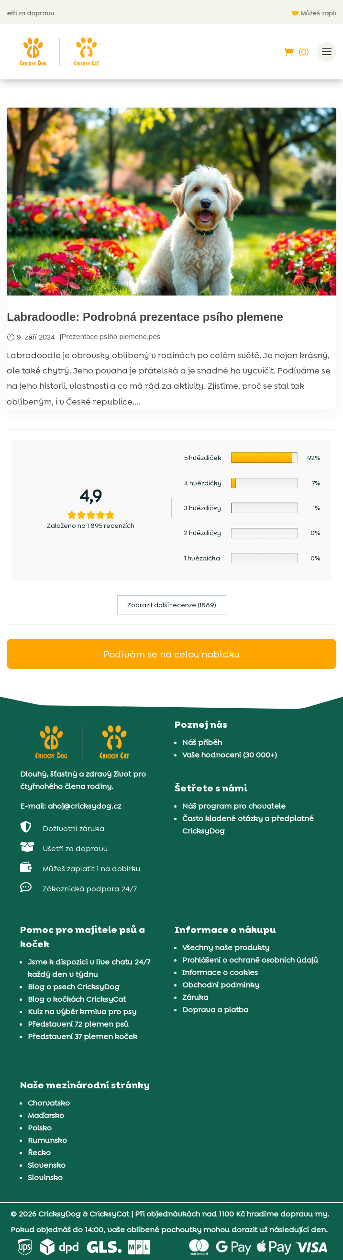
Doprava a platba (215, 1010)
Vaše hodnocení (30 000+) (229, 755)
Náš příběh (202, 742)
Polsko (40, 1128)
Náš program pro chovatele (234, 806)
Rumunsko (47, 1140)
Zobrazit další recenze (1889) (171, 605)
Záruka (195, 997)
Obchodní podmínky (220, 985)
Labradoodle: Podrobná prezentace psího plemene (145, 316)
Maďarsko (46, 1115)
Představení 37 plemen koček (82, 1036)
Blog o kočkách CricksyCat (77, 999)
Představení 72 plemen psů (78, 1024)
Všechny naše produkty (225, 947)
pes (154, 336)
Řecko (39, 1153)
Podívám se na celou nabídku (171, 654)
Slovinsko (45, 1177)
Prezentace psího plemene (103, 336)
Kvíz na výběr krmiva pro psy (82, 1012)
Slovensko (47, 1165)
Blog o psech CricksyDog (74, 987)
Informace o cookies (220, 972)
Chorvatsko (49, 1103)
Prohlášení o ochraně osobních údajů (250, 960)
